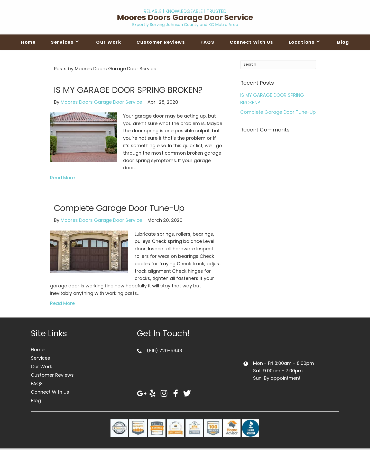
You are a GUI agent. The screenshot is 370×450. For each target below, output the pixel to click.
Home (37, 349)
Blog (36, 400)
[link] (28, 41)
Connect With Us (50, 392)
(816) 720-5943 (164, 350)
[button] (141, 393)
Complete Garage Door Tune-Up (119, 208)
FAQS (37, 383)
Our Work (41, 366)
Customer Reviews (52, 375)
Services (40, 358)
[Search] (278, 64)
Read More (62, 177)
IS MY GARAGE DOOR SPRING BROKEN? (128, 90)
